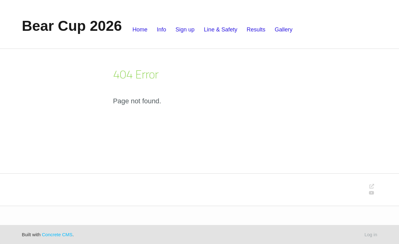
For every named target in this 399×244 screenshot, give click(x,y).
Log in (370, 234)
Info (161, 29)
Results (256, 29)
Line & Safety (220, 29)
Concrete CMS (57, 234)
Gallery (283, 29)
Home (139, 29)
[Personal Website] (371, 186)
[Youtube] (371, 192)
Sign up (185, 29)
